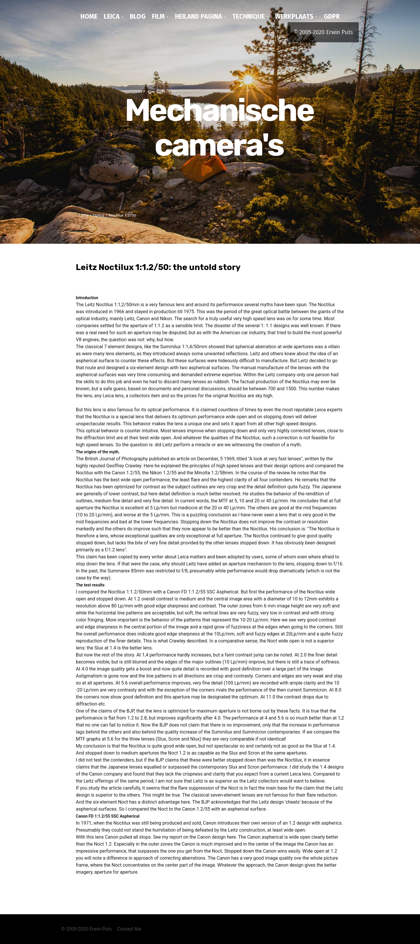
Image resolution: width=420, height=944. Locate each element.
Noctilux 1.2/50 (122, 215)
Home (88, 16)
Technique (248, 16)
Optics (98, 215)
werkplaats (294, 16)
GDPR (332, 16)
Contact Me (129, 929)
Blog (138, 16)
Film (158, 16)
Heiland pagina (198, 16)
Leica (112, 16)
